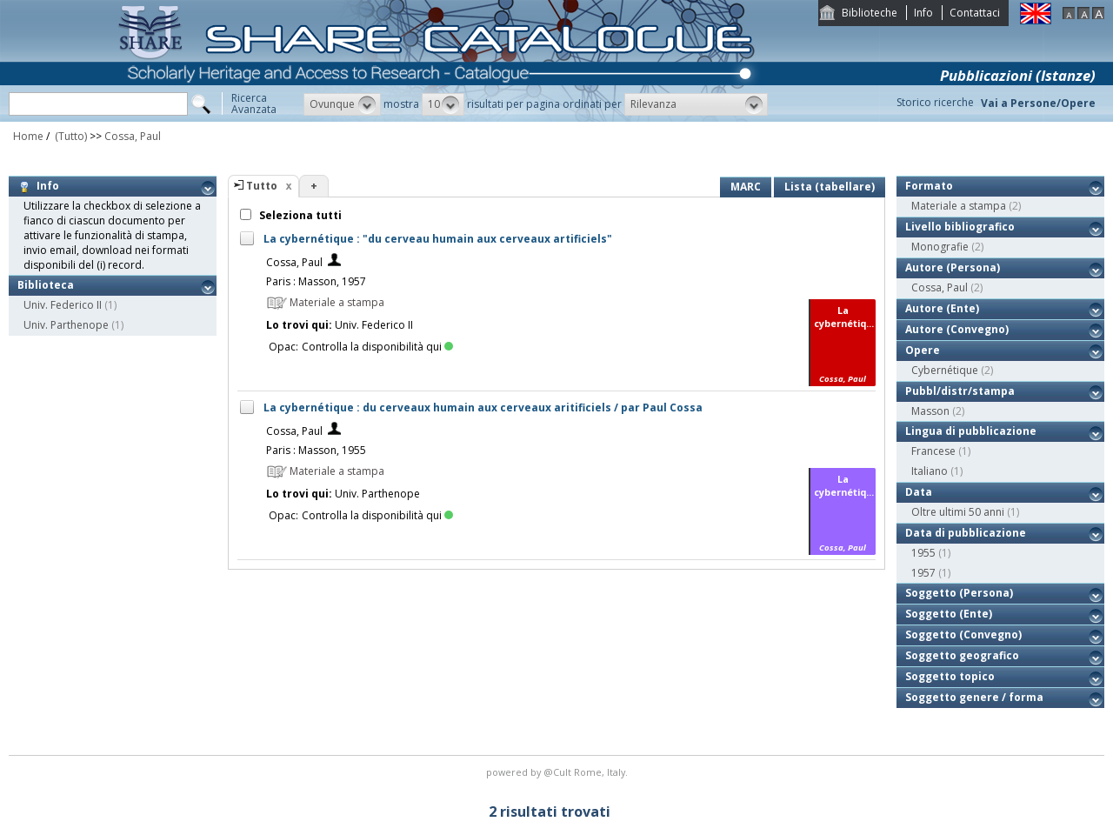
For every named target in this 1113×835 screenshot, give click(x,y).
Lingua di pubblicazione (970, 431)
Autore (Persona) (952, 267)
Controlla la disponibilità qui (377, 346)
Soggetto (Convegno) (963, 634)
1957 (923, 572)
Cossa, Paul (132, 136)
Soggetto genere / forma (974, 697)
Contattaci (975, 12)
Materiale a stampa (958, 205)
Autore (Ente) (942, 308)
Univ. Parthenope (66, 324)
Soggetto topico (950, 676)
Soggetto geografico (962, 655)
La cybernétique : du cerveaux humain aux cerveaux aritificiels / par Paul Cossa (483, 407)
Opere (922, 350)
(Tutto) (69, 136)
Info (923, 12)
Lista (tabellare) (829, 186)
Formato (929, 185)
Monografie (940, 246)
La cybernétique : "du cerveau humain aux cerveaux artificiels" (437, 238)
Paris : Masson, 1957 (316, 281)
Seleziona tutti (299, 215)
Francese (933, 451)
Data (918, 491)
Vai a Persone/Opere (1038, 103)
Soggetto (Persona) (959, 592)
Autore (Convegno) (957, 329)
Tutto (261, 185)
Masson (930, 411)
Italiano (929, 471)
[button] (342, 104)
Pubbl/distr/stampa (960, 391)
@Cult (558, 771)
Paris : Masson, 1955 (316, 450)
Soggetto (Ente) (948, 613)
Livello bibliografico (960, 226)
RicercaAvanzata (254, 103)
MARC (745, 186)
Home (28, 136)
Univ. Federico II (62, 304)
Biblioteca (45, 284)
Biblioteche (869, 12)
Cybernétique (944, 370)
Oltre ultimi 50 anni (957, 511)
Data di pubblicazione (965, 532)
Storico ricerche (935, 102)
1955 (923, 552)
